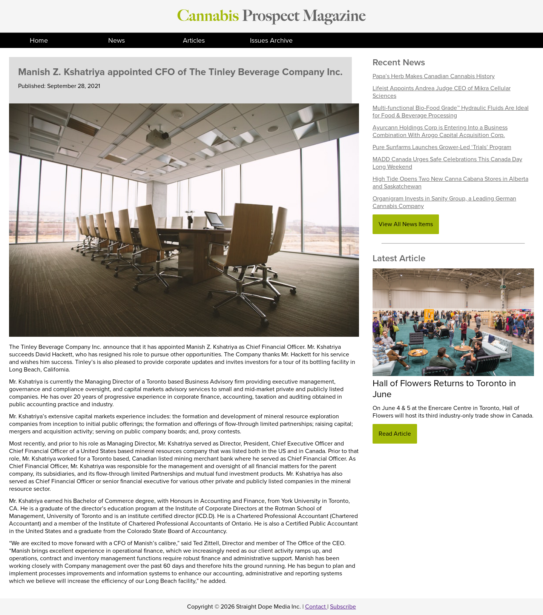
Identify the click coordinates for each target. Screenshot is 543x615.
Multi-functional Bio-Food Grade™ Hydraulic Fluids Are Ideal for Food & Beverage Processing (451, 111)
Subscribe (343, 606)
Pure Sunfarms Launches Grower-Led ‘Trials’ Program (442, 147)
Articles (194, 40)
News (116, 40)
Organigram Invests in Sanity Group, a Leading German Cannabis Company (444, 202)
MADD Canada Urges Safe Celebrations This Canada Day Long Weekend (447, 163)
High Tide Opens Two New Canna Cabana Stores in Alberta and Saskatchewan (450, 182)
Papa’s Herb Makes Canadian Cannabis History (434, 76)
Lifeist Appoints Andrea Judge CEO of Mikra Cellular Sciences (442, 92)
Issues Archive (271, 40)
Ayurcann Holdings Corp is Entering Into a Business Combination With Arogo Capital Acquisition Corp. (440, 131)
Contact (316, 606)
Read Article (395, 434)
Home (39, 40)
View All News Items (406, 224)
